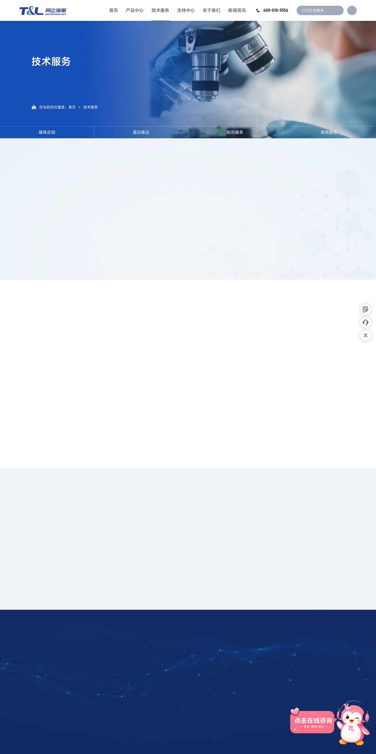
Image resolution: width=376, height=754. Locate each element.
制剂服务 (235, 132)
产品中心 (135, 10)
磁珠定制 (47, 132)
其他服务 (329, 132)
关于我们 (211, 10)
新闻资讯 (237, 10)
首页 (113, 10)
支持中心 (186, 10)
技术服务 (160, 10)
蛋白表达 (141, 132)
